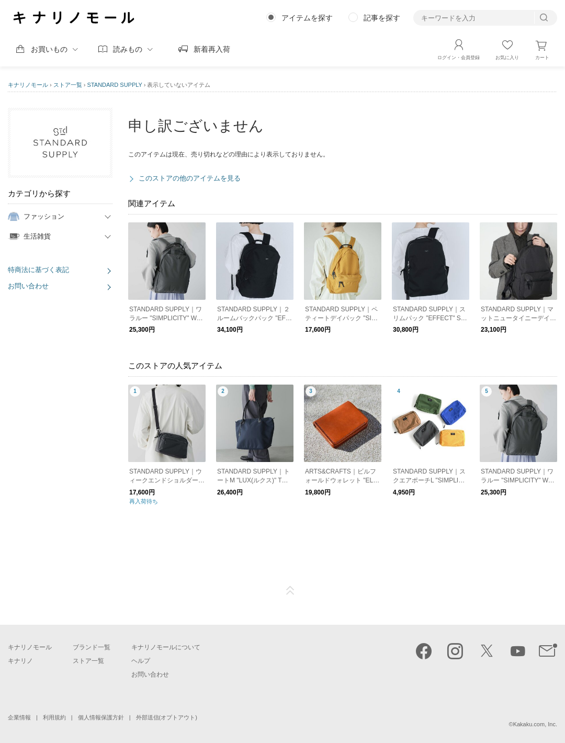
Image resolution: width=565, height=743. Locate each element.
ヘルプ (140, 661)
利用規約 (54, 717)
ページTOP (290, 591)
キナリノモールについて (165, 647)
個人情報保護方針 (101, 717)
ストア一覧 (67, 85)
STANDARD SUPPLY (114, 85)
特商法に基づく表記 (38, 270)
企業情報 (19, 717)
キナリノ (20, 661)
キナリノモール (28, 85)
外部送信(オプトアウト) (166, 717)
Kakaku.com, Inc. (535, 724)
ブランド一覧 (91, 647)
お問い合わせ (28, 286)
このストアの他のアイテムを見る (190, 178)
